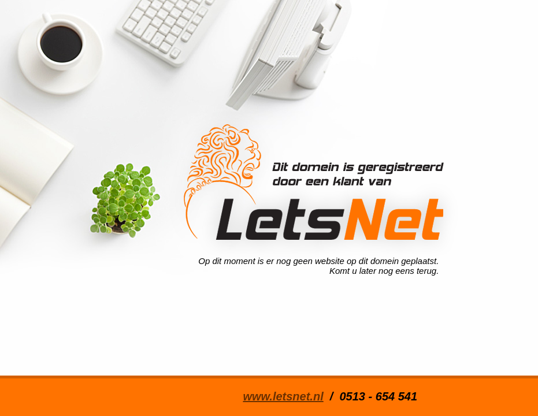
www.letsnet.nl (283, 396)
